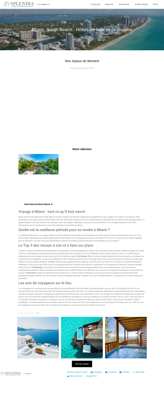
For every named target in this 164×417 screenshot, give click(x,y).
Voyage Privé (91, 376)
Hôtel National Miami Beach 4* (38, 204)
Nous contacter (75, 376)
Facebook (110, 372)
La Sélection (95, 4)
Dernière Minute (141, 4)
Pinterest (125, 372)
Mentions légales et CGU (77, 372)
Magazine (109, 4)
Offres (155, 4)
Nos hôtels (138, 372)
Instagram (96, 372)
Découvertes (124, 4)
